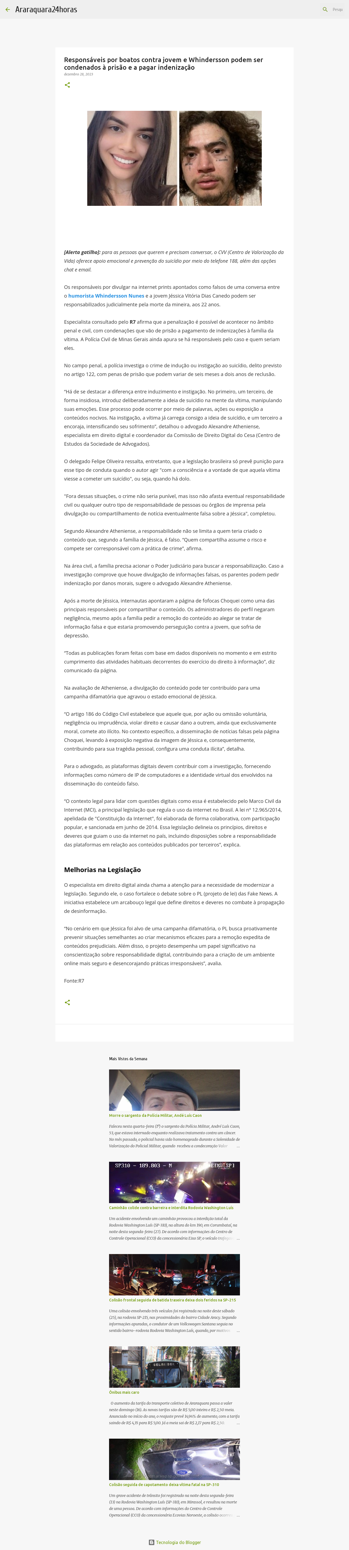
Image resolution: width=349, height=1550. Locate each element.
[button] (67, 85)
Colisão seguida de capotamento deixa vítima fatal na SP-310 (164, 1484)
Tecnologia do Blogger (174, 1542)
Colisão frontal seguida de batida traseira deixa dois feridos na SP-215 (172, 1300)
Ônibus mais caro (124, 1392)
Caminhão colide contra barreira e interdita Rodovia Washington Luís (171, 1208)
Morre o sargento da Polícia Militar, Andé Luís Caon (155, 1115)
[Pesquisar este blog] (316, 9)
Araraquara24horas (46, 9)
